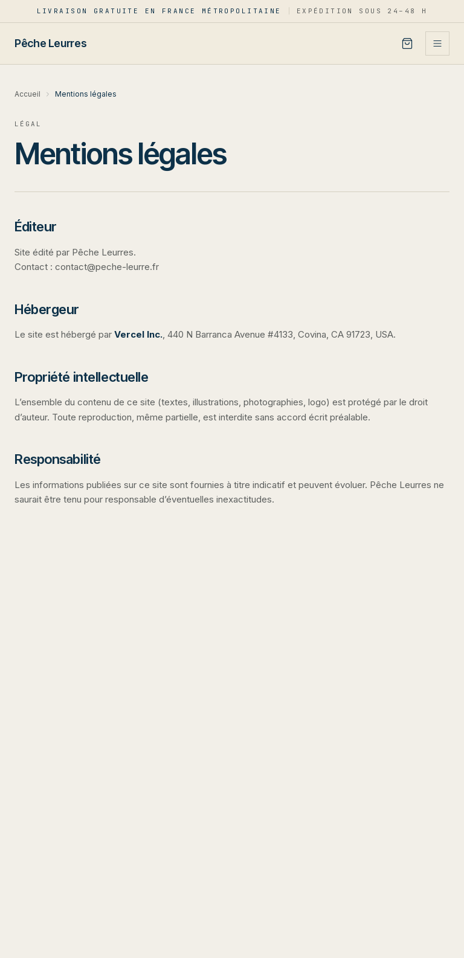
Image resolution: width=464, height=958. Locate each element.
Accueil (27, 93)
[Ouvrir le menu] (437, 43)
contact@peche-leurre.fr (107, 266)
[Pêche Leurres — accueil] (50, 43)
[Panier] (407, 43)
